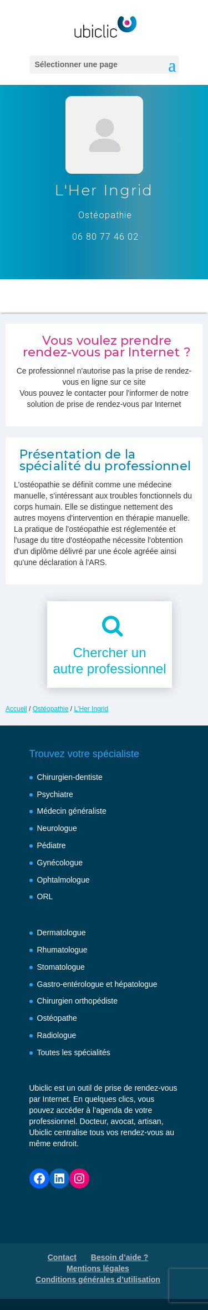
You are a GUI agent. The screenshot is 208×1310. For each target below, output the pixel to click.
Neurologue (57, 828)
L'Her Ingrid (91, 709)
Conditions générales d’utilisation (97, 1279)
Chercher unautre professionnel (109, 660)
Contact (62, 1257)
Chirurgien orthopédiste (77, 1000)
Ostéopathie (51, 709)
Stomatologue (61, 967)
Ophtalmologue (63, 879)
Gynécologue (60, 862)
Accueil (16, 709)
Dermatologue (61, 932)
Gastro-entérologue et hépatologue (97, 984)
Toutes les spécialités (73, 1052)
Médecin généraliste (71, 811)
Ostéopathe (57, 1018)
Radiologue (57, 1035)
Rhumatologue (62, 949)
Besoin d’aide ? (119, 1257)
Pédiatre (51, 845)
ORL (45, 896)
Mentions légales (98, 1268)
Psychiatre (55, 794)
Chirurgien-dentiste (70, 777)
